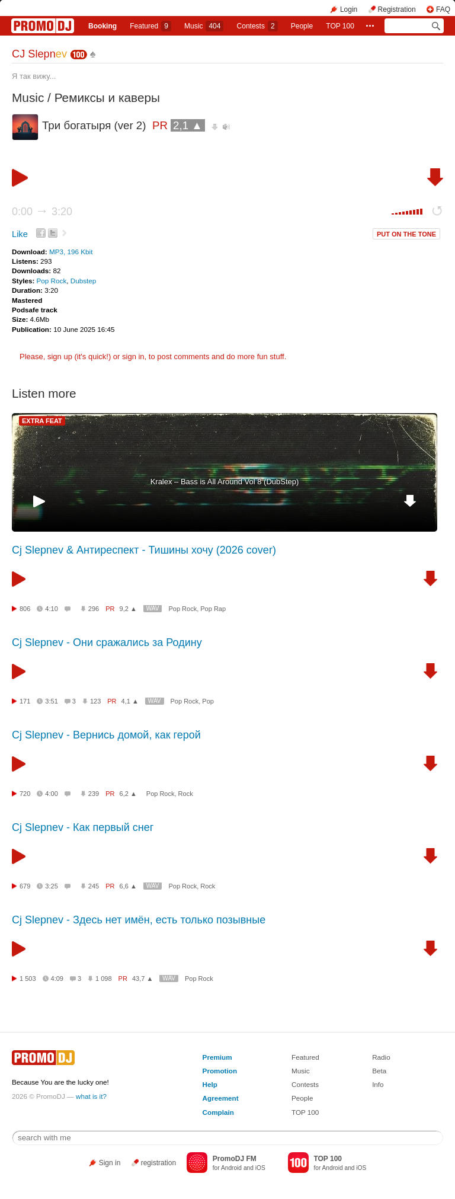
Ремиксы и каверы (107, 97)
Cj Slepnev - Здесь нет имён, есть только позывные (138, 920)
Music (203, 26)
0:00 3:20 (42, 212)
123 (95, 701)
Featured (150, 26)
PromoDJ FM (235, 1159)
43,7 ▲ (142, 978)
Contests (305, 1084)
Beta (379, 1071)
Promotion (220, 1071)
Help (210, 1084)
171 (25, 701)
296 (93, 608)
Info (378, 1084)
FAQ (443, 9)
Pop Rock (52, 280)
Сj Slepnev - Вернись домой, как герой (106, 735)
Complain (218, 1112)
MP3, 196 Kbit (70, 251)
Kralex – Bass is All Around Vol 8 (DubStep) (224, 481)
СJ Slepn (39, 54)
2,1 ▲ (188, 125)
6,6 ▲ (128, 886)
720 (25, 793)
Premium (217, 1057)
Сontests (257, 26)
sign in (133, 356)
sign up (59, 356)
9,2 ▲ (128, 608)
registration (158, 1162)
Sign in (110, 1162)
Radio (381, 1057)
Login (348, 9)
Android (231, 1168)
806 (25, 608)
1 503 (28, 978)
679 (25, 886)
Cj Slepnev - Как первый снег (82, 827)
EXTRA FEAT (42, 420)
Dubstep (84, 280)
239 (93, 793)
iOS (260, 1168)
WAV (152, 608)
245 (93, 886)
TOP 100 (340, 26)
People (302, 26)
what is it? (91, 1096)
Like (20, 234)
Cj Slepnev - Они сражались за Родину (107, 642)
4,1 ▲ (130, 701)
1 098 (103, 978)
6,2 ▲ (128, 793)
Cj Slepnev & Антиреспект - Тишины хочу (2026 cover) (144, 550)
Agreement (221, 1098)
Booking (102, 26)
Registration (397, 9)
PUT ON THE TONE (406, 234)
